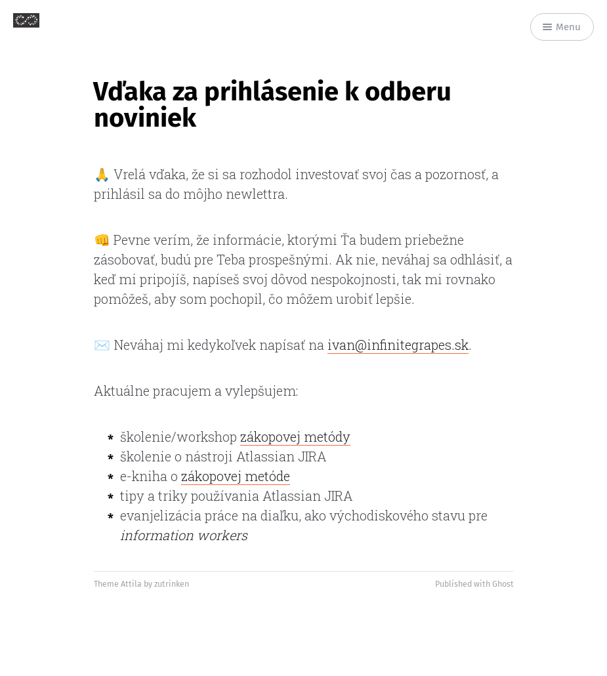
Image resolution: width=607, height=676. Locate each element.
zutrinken (171, 584)
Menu (562, 26)
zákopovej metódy (295, 436)
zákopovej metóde (235, 475)
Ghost (503, 584)
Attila (131, 584)
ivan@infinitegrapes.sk (398, 344)
